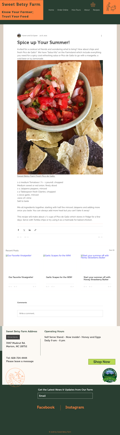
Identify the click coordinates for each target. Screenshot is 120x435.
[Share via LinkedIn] (30, 230)
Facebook (46, 407)
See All (111, 250)
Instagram (74, 407)
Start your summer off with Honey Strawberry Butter (97, 278)
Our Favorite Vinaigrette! (21, 277)
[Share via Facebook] (18, 230)
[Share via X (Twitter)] (24, 230)
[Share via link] (35, 230)
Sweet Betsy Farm (21, 4)
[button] (96, 4)
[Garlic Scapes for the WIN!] (60, 264)
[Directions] (13, 337)
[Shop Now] (101, 362)
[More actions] (101, 35)
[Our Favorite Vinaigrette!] (22, 264)
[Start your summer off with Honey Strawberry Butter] (97, 264)
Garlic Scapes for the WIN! (59, 277)
